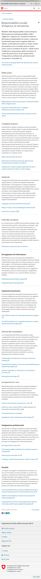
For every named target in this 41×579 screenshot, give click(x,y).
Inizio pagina (35, 509)
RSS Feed (6, 559)
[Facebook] (3, 513)
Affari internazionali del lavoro (12, 157)
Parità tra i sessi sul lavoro (10, 407)
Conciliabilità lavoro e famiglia (12, 413)
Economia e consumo (9, 211)
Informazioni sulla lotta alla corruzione (15, 246)
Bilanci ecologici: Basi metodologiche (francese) (17, 207)
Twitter (5, 551)
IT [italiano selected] (36, 3)
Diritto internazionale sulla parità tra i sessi (16, 403)
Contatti (4, 537)
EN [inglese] (38, 3)
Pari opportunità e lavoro (10, 445)
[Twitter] (5, 513)
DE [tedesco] (31, 3)
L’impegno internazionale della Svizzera (15, 203)
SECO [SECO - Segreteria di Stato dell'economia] (6, 8)
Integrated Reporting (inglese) (12, 283)
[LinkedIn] (9, 513)
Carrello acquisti (9, 528)
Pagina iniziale (6, 532)
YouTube (6, 555)
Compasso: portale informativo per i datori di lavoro (19, 459)
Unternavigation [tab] (7, 13)
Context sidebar (8, 19)
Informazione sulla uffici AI (11, 455)
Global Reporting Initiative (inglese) (13, 279)
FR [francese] (34, 3)
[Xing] (7, 513)
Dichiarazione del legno (9, 376)
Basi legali (36, 577)
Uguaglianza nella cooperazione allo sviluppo (17, 417)
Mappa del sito (6, 541)
